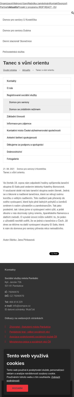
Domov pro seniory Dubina (17, 30)
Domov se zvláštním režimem (24, 109)
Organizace (6, 3)
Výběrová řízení (20, 3)
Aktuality (13, 7)
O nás (10, 88)
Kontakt (54, 3)
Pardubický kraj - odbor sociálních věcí (30, 331)
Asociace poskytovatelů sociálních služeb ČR (33, 336)
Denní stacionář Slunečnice (17, 41)
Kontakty (11, 81)
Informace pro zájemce (19, 123)
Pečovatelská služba (13, 52)
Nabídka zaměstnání (39, 3)
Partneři (4, 7)
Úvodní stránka (10, 70)
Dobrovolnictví (14, 151)
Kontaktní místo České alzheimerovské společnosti (33, 130)
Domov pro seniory (19, 102)
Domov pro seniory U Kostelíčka (20, 19)
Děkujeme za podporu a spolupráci (25, 144)
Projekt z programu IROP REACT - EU (37, 7)
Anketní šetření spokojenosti (22, 137)
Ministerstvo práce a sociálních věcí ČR (30, 341)
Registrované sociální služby (22, 95)
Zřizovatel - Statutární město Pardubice (30, 326)
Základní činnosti (16, 116)
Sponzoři (62, 3)
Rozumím (17, 388)
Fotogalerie (13, 159)
